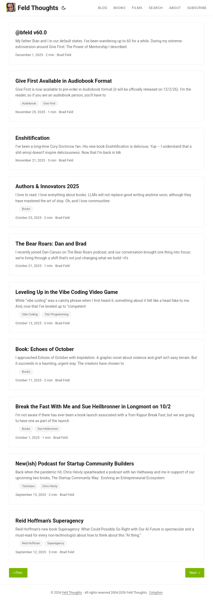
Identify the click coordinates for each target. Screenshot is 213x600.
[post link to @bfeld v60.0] (106, 43)
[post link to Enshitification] (106, 149)
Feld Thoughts (32, 7)
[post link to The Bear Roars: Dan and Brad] (106, 254)
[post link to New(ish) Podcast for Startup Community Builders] (106, 479)
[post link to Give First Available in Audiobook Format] (106, 96)
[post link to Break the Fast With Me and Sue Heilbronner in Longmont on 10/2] (106, 422)
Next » (195, 573)
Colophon (156, 592)
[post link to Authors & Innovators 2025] (106, 202)
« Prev (18, 573)
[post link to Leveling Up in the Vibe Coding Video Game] (106, 307)
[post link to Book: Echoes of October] (106, 364)
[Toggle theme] (63, 8)
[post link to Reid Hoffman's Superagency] (106, 536)
